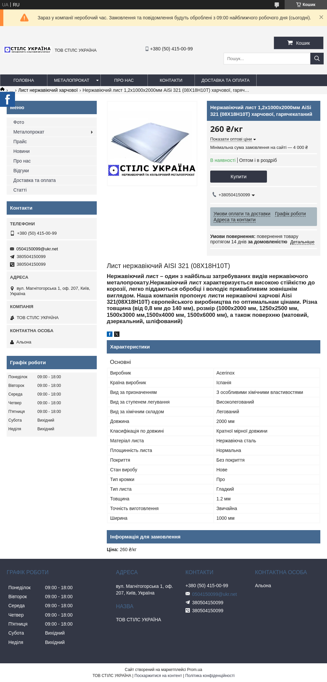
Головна (23, 80)
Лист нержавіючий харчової (48, 90)
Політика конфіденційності (210, 675)
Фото (18, 122)
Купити (239, 176)
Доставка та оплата (226, 80)
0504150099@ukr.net (37, 248)
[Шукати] (317, 58)
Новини (21, 151)
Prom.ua (194, 669)
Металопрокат (71, 80)
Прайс (20, 141)
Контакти (171, 80)
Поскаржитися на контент (158, 675)
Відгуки (21, 170)
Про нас (124, 80)
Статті (20, 190)
